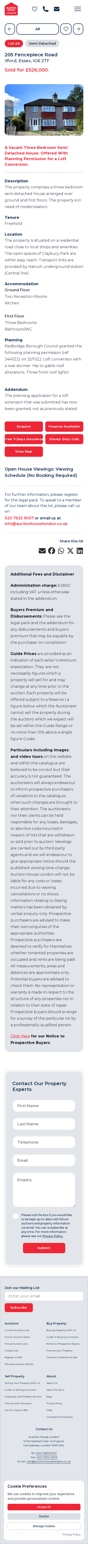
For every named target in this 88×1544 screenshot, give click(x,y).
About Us (51, 1383)
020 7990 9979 (47, 1457)
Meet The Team (55, 1389)
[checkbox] (15, 1216)
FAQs (49, 1410)
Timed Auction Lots (16, 1343)
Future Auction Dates (17, 1337)
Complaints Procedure (59, 1416)
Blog (49, 1396)
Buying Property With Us (61, 1330)
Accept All (43, 1507)
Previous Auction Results (19, 1364)
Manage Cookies (44, 1526)
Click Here (20, 1036)
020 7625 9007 (19, 518)
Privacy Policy (54, 1403)
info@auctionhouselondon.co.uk (36, 524)
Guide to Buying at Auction (62, 1337)
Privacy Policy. (53, 1236)
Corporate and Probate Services (23, 1396)
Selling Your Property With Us (22, 1383)
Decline (44, 1516)
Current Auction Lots (17, 1330)
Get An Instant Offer (16, 1410)
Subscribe (18, 1307)
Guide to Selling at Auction (21, 1389)
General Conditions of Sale (61, 1357)
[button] (77, 8)
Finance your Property (59, 1350)
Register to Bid (13, 1357)
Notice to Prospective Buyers (63, 1343)
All (37, 29)
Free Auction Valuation (18, 1403)
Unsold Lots (11, 1350)
